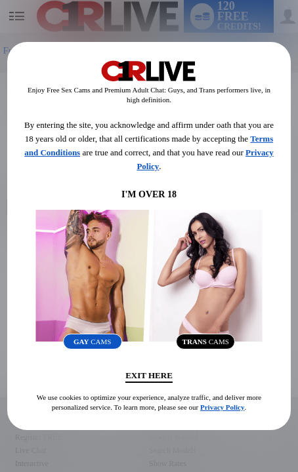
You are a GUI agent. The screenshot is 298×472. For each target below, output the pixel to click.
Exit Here (149, 375)
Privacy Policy (222, 407)
